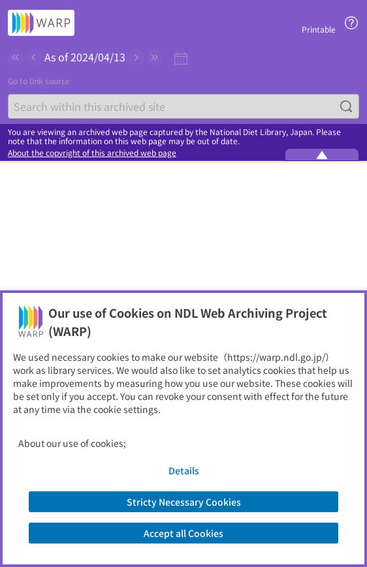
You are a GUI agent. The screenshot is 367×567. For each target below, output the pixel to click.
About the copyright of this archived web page (92, 152)
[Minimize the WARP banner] (322, 154)
